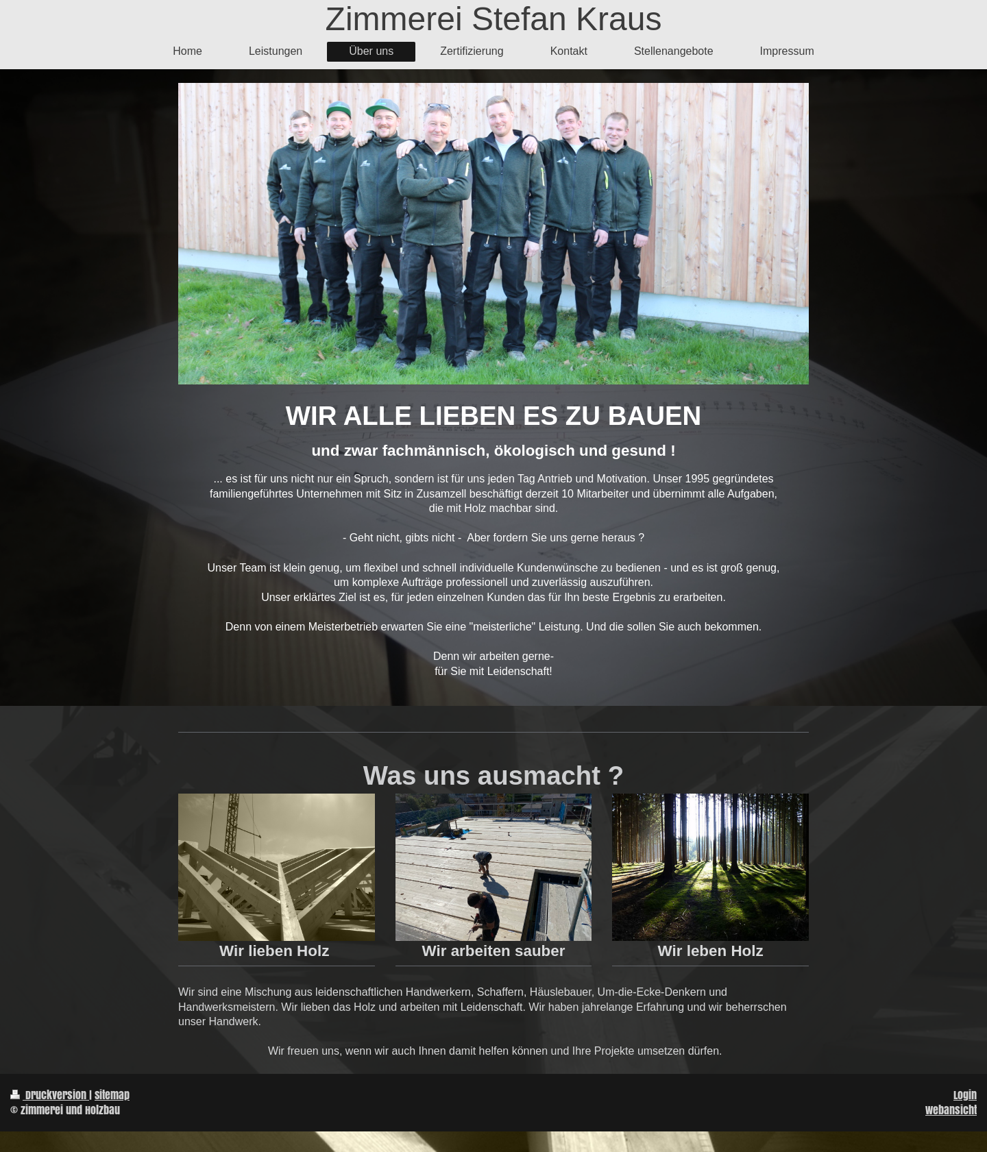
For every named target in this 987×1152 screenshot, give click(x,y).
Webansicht (951, 1110)
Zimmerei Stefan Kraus (494, 19)
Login (965, 1095)
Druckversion (49, 1095)
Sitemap (112, 1095)
